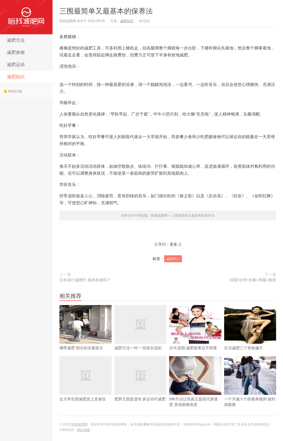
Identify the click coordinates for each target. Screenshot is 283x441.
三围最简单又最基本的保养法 (106, 11)
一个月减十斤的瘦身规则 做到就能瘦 (250, 390)
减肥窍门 (173, 259)
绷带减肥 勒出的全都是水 (85, 336)
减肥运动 (16, 64)
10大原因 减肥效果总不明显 (195, 336)
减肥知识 (16, 76)
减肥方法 (16, 40)
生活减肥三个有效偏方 (250, 336)
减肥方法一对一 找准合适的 (140, 336)
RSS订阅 (13, 91)
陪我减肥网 (26, 17)
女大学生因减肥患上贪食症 (85, 387)
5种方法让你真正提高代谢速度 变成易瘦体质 (195, 390)
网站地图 (83, 430)
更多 (173, 244)
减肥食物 (16, 52)
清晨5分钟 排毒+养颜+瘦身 (253, 280)
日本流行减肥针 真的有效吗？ (85, 280)
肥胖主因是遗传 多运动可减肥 (140, 387)
